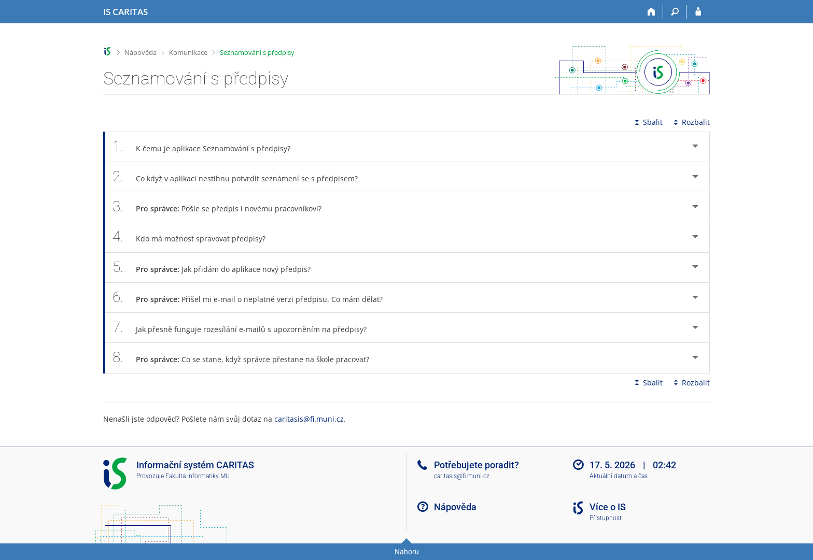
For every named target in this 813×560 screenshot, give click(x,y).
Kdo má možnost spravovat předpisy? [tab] (195, 237)
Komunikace (188, 52)
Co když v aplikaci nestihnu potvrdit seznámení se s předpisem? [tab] (241, 177)
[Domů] (651, 12)
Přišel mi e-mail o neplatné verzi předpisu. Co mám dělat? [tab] (253, 298)
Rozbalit (690, 122)
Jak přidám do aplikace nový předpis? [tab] (217, 268)
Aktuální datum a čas (619, 476)
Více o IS (608, 506)
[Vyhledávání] (674, 12)
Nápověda (140, 52)
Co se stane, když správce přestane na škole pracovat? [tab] (247, 358)
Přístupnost (606, 518)
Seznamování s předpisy (257, 52)
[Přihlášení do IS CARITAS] (698, 12)
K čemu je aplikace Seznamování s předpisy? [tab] (207, 147)
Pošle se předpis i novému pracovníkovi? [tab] (223, 207)
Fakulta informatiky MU (197, 476)
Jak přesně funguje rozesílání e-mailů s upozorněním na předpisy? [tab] (245, 328)
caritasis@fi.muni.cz (309, 419)
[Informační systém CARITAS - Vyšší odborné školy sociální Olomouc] (125, 12)
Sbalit (648, 122)
